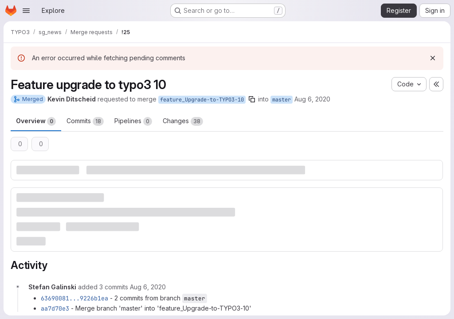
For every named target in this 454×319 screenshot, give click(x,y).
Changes (183, 121)
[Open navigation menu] (26, 11)
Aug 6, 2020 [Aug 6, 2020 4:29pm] (312, 99)
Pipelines (133, 121)
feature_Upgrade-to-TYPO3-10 (202, 99)
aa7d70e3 (55, 308)
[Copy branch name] (252, 99)
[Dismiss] (432, 58)
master (281, 99)
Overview (36, 121)
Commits (85, 121)
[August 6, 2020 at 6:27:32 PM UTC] (148, 287)
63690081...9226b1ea (74, 298)
